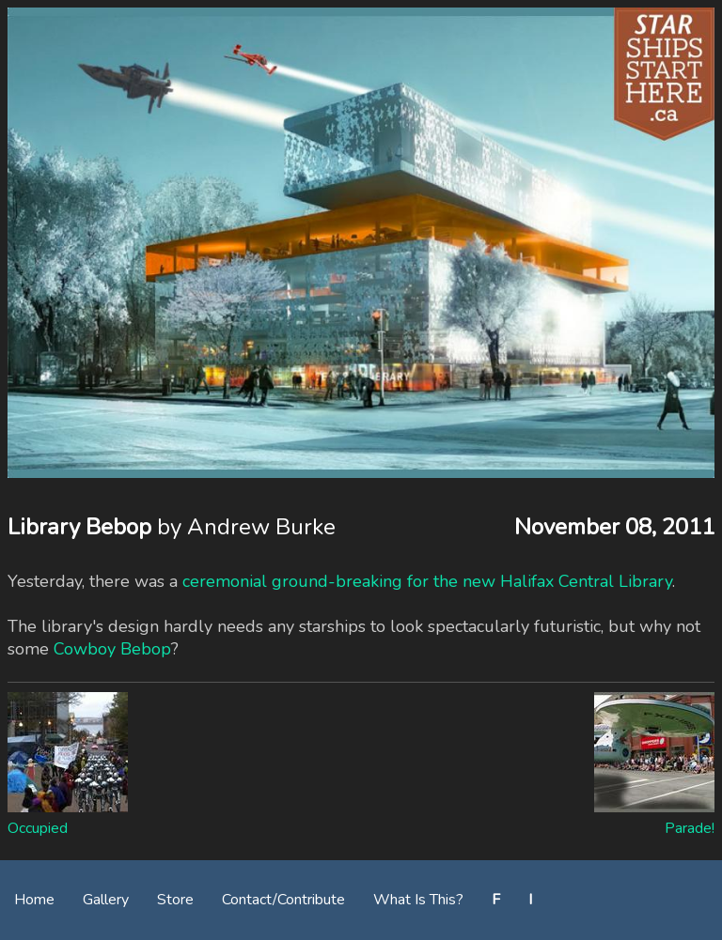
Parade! (689, 828)
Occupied (38, 828)
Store (175, 899)
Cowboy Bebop (112, 649)
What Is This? (418, 899)
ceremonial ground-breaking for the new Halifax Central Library (427, 581)
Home (34, 899)
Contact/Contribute (283, 899)
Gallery (106, 899)
